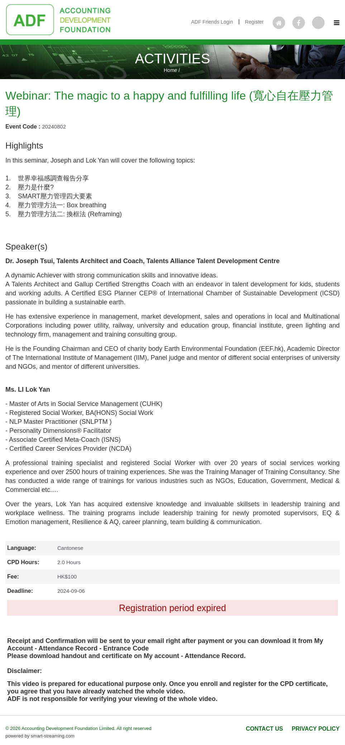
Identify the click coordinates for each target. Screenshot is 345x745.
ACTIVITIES (172, 58)
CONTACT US (264, 729)
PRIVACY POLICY (316, 729)
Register (254, 22)
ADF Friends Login (212, 22)
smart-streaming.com (53, 736)
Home (170, 70)
